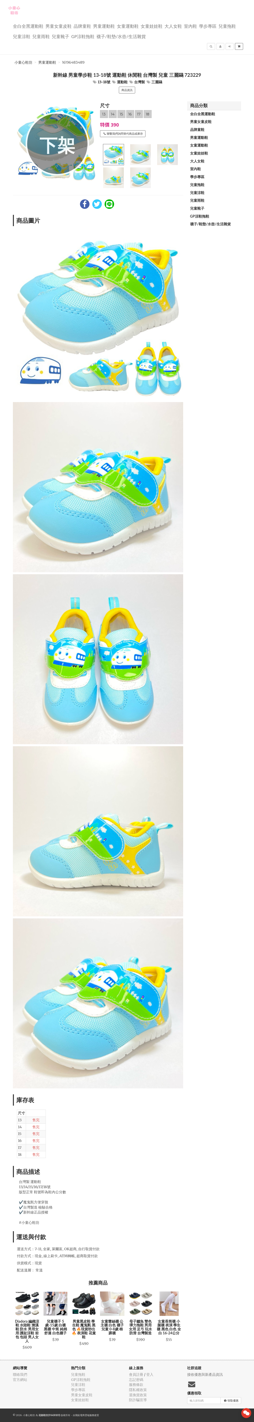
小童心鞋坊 (23, 62)
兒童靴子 (60, 36)
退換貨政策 (138, 1395)
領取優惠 (231, 1400)
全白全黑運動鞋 (28, 26)
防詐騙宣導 (138, 1400)
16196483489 (73, 62)
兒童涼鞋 (21, 36)
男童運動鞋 (104, 26)
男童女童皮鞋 (58, 26)
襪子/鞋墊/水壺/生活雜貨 (121, 36)
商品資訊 (127, 90)
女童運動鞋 (128, 26)
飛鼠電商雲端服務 (84, 1415)
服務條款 (136, 1384)
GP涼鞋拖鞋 (82, 36)
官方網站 (20, 1379)
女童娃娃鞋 (152, 26)
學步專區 (207, 26)
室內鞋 (190, 26)
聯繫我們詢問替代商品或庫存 (123, 133)
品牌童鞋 (82, 26)
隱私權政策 (138, 1389)
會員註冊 (136, 1374)
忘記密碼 (136, 1379)
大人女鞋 (173, 26)
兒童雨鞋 (41, 36)
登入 (149, 1374)
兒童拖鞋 (227, 26)
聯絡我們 (20, 1374)
